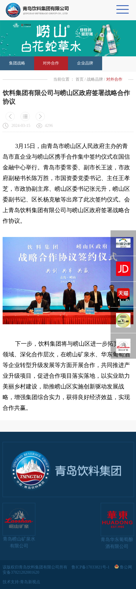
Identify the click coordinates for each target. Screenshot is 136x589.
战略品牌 (95, 79)
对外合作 (51, 63)
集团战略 (17, 63)
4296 (49, 125)
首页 (80, 79)
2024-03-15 (20, 125)
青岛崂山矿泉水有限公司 (19, 525)
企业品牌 (85, 63)
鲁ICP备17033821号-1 (91, 567)
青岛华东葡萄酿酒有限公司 (117, 526)
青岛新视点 (30, 582)
